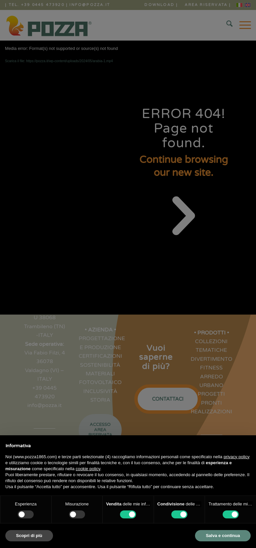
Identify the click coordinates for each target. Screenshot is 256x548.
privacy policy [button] (237, 456)
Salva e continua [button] (223, 535)
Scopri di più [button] (29, 535)
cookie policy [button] (88, 468)
